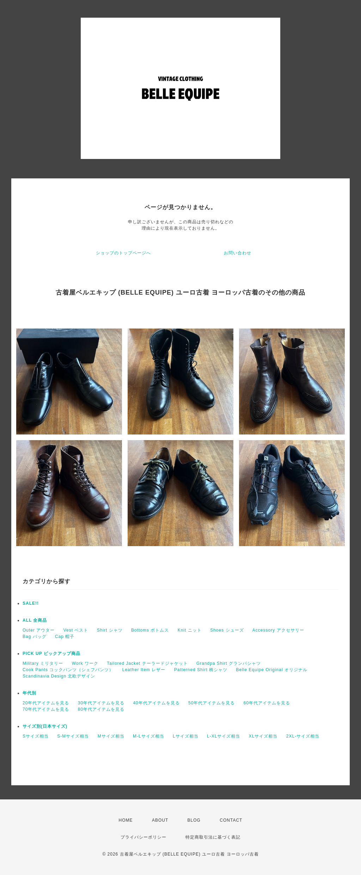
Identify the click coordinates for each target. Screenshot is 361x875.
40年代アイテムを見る (156, 702)
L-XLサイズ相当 (223, 736)
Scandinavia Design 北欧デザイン (59, 676)
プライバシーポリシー (143, 837)
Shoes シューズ (227, 630)
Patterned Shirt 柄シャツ (200, 669)
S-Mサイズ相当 (73, 736)
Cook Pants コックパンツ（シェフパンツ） (68, 669)
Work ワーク (85, 663)
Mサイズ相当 (111, 736)
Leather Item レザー (144, 669)
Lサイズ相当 (185, 736)
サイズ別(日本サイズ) (45, 726)
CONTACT (231, 820)
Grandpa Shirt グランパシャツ (228, 663)
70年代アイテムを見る (46, 709)
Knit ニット (190, 630)
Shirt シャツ (110, 630)
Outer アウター (39, 630)
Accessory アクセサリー (278, 630)
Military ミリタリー (43, 663)
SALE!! (31, 603)
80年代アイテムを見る (101, 709)
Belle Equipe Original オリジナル (271, 669)
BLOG (194, 820)
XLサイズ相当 (263, 736)
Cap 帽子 (64, 636)
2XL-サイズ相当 (302, 736)
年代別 (29, 693)
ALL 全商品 (35, 620)
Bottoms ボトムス (150, 630)
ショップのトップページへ (123, 252)
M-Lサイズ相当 (148, 736)
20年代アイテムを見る (46, 702)
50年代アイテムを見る (211, 702)
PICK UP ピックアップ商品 (51, 653)
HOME (126, 820)
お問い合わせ (237, 252)
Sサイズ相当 (36, 736)
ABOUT (160, 820)
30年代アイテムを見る (101, 702)
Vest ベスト (75, 630)
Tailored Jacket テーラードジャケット (147, 663)
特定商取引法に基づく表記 (212, 837)
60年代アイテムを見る (267, 702)
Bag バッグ (35, 636)
